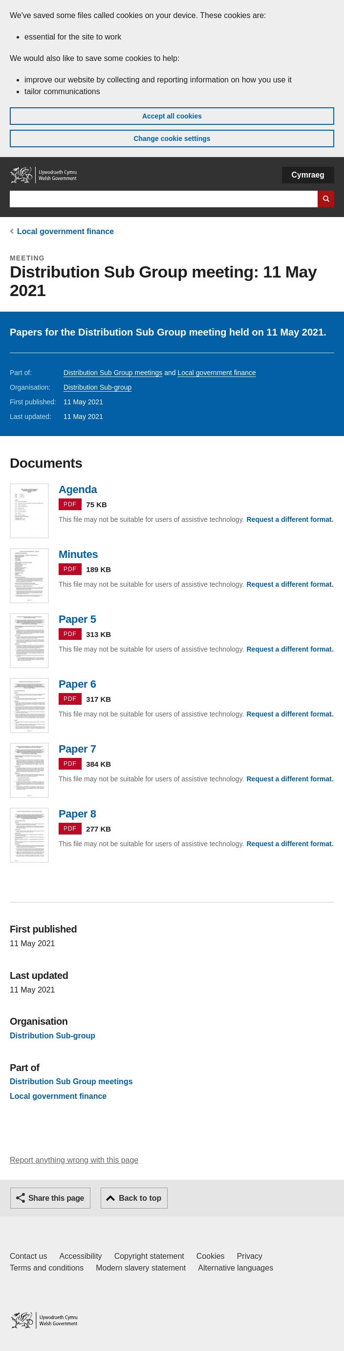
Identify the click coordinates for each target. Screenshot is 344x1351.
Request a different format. (289, 519)
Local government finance (65, 231)
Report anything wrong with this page (74, 1160)
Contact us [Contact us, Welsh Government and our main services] (28, 1256)
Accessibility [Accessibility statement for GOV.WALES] (80, 1256)
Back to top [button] (140, 1198)
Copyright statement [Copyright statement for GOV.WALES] (149, 1256)
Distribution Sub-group (97, 387)
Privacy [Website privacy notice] (249, 1256)
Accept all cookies (172, 116)
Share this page (56, 1198)
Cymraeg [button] (308, 175)
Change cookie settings (171, 138)
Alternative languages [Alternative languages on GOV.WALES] (235, 1268)
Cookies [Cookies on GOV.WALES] (210, 1256)
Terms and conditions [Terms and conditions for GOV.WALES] (47, 1268)
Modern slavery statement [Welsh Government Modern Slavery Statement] (141, 1268)
